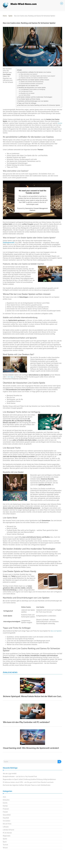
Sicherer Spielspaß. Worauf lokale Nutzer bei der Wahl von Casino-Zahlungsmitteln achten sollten (32, 696)
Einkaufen (6, 800)
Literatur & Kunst (8, 830)
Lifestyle (6, 827)
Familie (5, 806)
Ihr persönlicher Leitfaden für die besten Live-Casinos (34, 72)
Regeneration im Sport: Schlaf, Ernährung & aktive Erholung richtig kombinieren (29, 779)
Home (5, 16)
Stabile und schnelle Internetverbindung (32, 81)
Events (5, 803)
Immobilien (6, 821)
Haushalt (6, 818)
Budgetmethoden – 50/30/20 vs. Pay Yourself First (20, 776)
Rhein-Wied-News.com (24, 4)
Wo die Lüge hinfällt (9, 773)
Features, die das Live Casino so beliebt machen (34, 77)
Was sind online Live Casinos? (29, 74)
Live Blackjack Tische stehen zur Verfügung (33, 89)
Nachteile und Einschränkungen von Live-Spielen (33, 101)
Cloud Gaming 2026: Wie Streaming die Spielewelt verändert (31, 748)
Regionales (6, 836)
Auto (4, 797)
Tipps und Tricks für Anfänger (27, 103)
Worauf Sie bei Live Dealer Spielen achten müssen (33, 79)
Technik (5, 845)
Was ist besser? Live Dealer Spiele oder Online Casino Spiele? (38, 76)
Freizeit (5, 812)
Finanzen (6, 809)
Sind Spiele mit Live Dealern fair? (28, 85)
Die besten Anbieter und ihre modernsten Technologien (35, 97)
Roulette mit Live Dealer (27, 93)
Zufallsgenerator (9, 242)
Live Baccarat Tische (26, 91)
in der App (9, 377)
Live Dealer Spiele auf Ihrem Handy (29, 99)
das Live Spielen (56, 631)
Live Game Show (25, 95)
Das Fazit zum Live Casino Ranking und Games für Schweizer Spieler (39, 105)
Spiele (10, 16)
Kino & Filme (7, 824)
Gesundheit (7, 815)
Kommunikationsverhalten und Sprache (32, 83)
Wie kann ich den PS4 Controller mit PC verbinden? (26, 722)
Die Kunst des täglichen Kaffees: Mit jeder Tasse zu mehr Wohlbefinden (26, 785)
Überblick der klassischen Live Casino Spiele (32, 87)
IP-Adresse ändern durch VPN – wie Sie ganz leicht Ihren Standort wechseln (28, 782)
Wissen (5, 847)
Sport (5, 842)
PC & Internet (7, 833)
